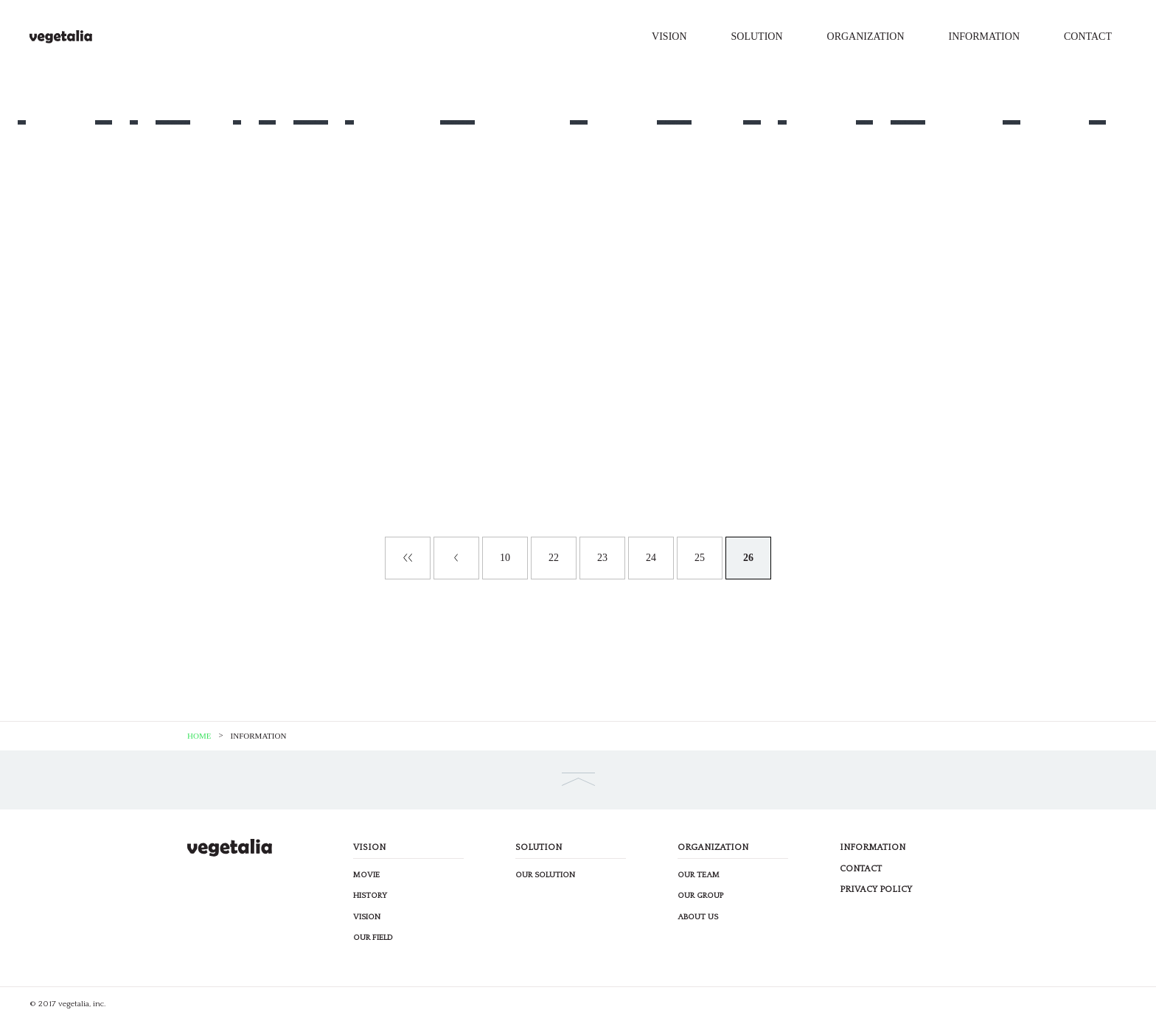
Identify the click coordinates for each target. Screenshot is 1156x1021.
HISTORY (370, 895)
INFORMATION (984, 36)
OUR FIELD (373, 937)
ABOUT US (698, 917)
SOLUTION (757, 36)
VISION (669, 36)
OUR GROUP (700, 895)
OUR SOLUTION (545, 875)
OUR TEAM (699, 875)
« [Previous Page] (456, 558)
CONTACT (1088, 36)
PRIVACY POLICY (876, 889)
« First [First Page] (408, 558)
